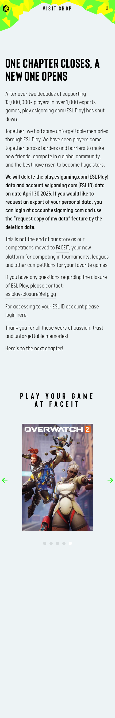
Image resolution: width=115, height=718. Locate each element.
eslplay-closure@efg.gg (30, 294)
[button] (4, 480)
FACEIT (62, 248)
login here (15, 315)
